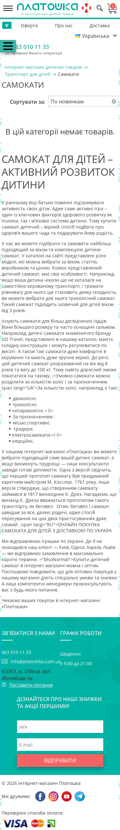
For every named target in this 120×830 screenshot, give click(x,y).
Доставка (100, 25)
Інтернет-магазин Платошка (49, 783)
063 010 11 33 (30, 47)
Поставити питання (31, 685)
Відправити (60, 760)
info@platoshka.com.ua (35, 661)
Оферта (29, 25)
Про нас (64, 25)
